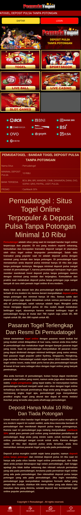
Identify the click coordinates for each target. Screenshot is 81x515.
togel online (31, 338)
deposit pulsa (70, 293)
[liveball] (61, 102)
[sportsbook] (20, 81)
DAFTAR (21, 21)
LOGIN (59, 21)
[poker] (20, 102)
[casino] (61, 81)
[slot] (61, 59)
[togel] (20, 59)
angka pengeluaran (21, 382)
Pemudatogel (11, 242)
